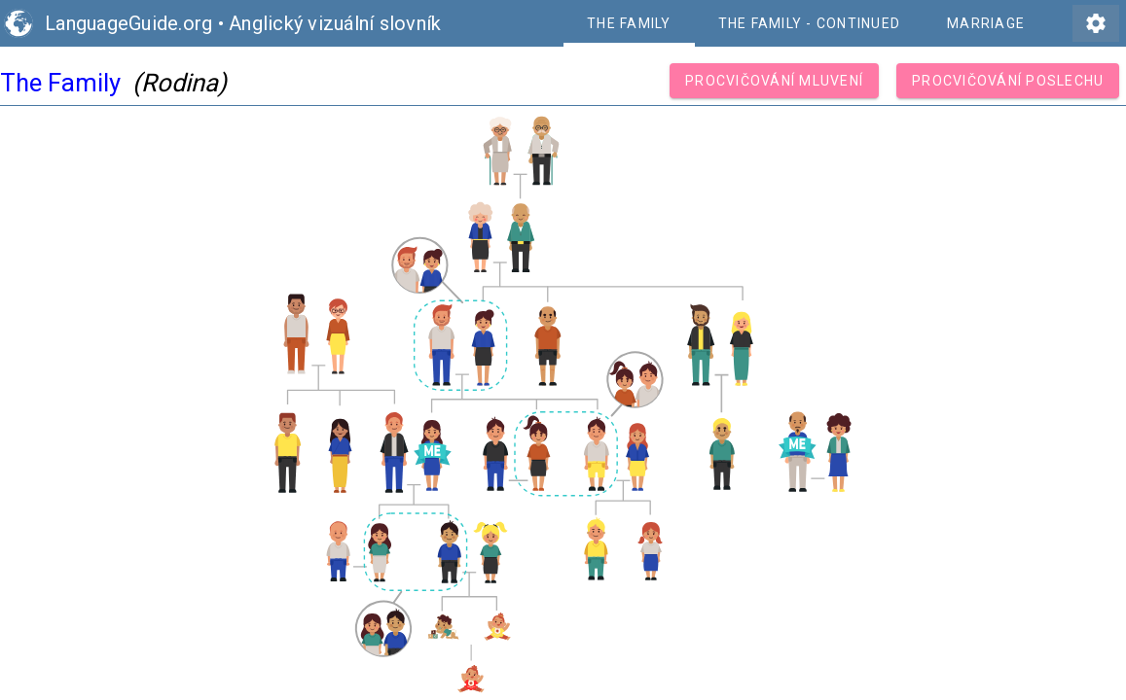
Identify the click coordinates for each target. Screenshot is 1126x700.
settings (1096, 23)
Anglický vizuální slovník (335, 23)
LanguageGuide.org (128, 23)
